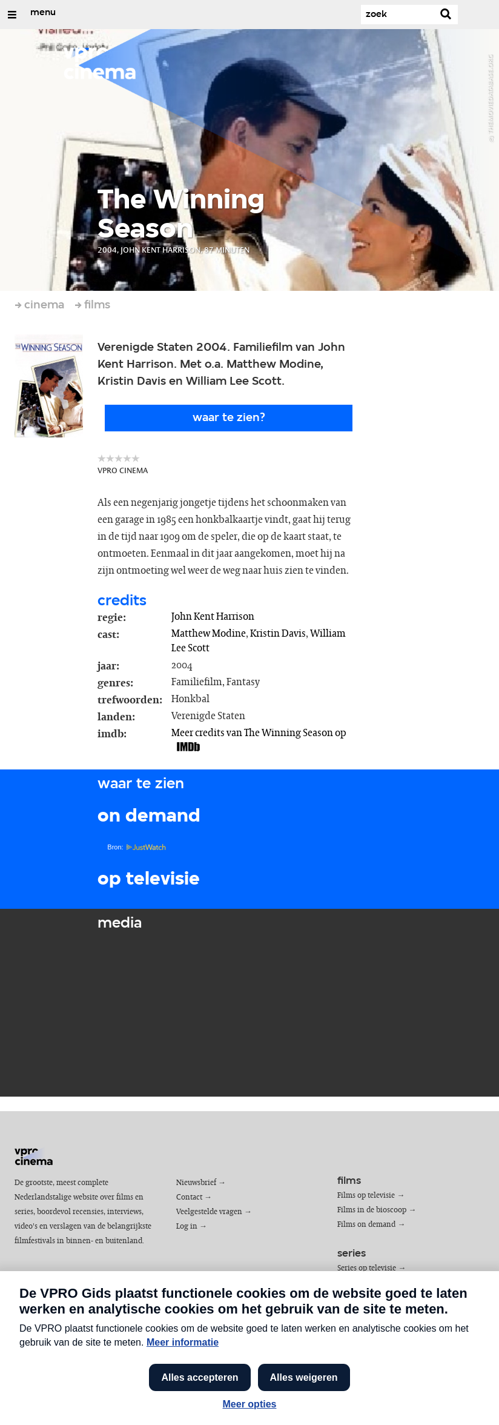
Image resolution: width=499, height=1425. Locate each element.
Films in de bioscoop (371, 1210)
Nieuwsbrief (196, 1183)
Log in (186, 1226)
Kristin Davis (278, 633)
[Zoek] (397, 14)
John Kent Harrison (212, 616)
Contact (189, 1197)
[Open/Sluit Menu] (12, 14)
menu (43, 13)
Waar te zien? (229, 418)
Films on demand (366, 1225)
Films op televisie (366, 1196)
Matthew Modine (208, 633)
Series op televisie (366, 1268)
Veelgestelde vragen (209, 1212)
